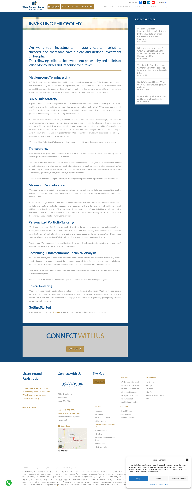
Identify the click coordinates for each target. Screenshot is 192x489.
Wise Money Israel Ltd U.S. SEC (36, 388)
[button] (187, 460)
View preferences (179, 478)
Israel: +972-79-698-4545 (69, 413)
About (98, 406)
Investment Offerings (130, 385)
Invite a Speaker (127, 417)
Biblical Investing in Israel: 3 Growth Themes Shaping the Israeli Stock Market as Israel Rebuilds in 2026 (151, 52)
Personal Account (129, 392)
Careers (99, 414)
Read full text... (63, 485)
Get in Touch (29, 407)
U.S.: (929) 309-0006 (66, 410)
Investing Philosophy (105, 425)
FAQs (149, 392)
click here (56, 312)
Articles (150, 382)
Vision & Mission (102, 417)
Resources (151, 377)
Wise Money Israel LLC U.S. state (36, 391)
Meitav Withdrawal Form (155, 396)
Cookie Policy (153, 484)
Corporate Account (130, 395)
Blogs (149, 385)
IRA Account (127, 399)
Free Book (99, 381)
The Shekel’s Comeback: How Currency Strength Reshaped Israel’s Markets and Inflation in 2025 (152, 69)
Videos (149, 388)
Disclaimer (100, 443)
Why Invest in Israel (130, 382)
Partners (99, 434)
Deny (158, 478)
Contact (124, 406)
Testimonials (101, 430)
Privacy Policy (163, 484)
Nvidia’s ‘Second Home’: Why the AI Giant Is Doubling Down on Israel (151, 84)
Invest (124, 377)
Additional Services (129, 402)
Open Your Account (130, 388)
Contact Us (75, 349)
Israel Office (126, 411)
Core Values (100, 421)
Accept (138, 478)
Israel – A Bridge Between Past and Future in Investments (152, 97)
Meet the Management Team (105, 438)
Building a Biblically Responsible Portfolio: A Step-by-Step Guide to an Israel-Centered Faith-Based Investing (151, 33)
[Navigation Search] (165, 6)
